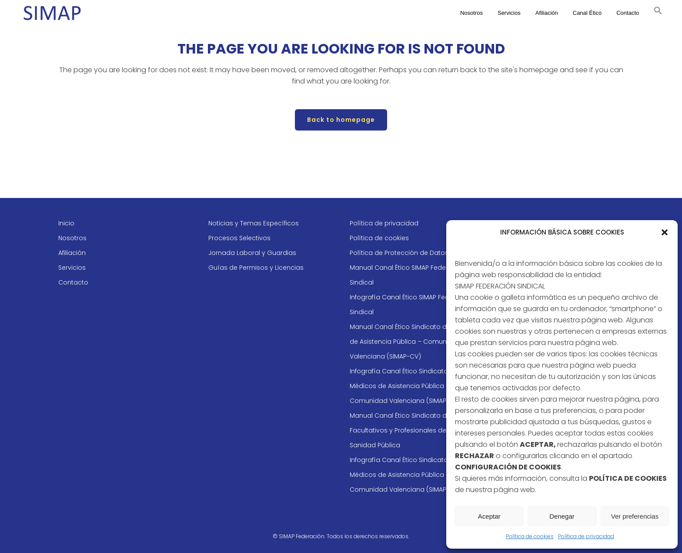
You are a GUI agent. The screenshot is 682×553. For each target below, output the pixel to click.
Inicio (66, 223)
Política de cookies (530, 536)
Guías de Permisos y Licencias (256, 267)
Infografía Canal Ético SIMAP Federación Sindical (411, 304)
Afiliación (72, 252)
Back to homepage (341, 119)
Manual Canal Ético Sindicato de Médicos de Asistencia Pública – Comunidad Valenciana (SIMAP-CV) (414, 341)
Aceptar (489, 516)
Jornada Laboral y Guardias (252, 252)
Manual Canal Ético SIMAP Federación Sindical (408, 275)
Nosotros (72, 238)
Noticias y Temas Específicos (253, 223)
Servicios (72, 267)
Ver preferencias (635, 516)
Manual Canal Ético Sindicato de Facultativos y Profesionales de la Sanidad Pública (402, 430)
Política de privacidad (586, 536)
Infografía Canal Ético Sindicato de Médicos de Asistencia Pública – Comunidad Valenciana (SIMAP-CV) (405, 386)
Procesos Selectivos (239, 238)
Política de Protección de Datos (399, 252)
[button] (664, 232)
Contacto (73, 282)
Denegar (562, 516)
